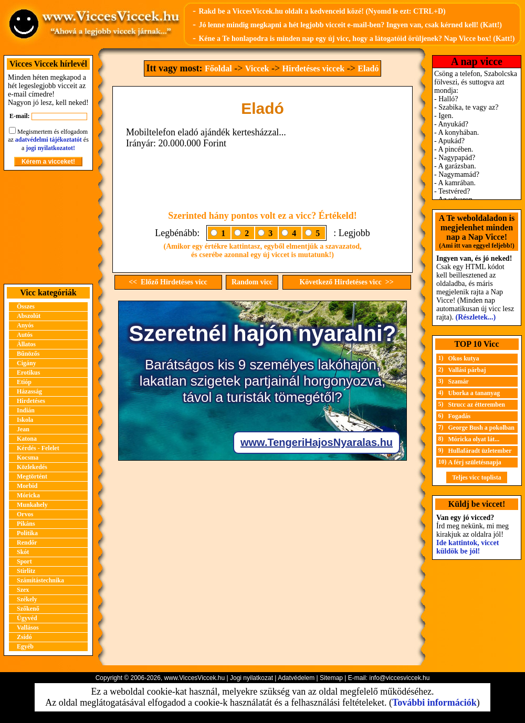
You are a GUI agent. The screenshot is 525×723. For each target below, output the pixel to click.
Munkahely (32, 504)
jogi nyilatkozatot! (50, 148)
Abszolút (28, 316)
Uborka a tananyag (474, 393)
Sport (24, 561)
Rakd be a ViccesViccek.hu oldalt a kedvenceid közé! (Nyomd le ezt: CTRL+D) (321, 11)
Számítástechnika (40, 580)
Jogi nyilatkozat (251, 678)
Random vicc (252, 282)
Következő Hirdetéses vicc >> (346, 282)
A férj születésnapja (474, 462)
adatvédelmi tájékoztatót (48, 139)
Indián (26, 410)
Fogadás (459, 416)
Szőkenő (28, 608)
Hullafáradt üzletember (480, 450)
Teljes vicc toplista (476, 477)
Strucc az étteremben (476, 404)
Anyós (25, 325)
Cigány (26, 363)
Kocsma (27, 457)
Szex (23, 589)
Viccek (257, 68)
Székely (27, 599)
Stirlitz (26, 571)
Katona (27, 438)
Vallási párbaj (467, 370)
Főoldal (218, 68)
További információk (434, 702)
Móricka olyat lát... (474, 439)
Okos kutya (463, 358)
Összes (26, 306)
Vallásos (28, 627)
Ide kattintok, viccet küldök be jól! (467, 547)
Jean (23, 429)
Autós (25, 334)
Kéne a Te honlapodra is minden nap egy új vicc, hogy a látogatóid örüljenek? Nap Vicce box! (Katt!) (356, 38)
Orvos (25, 514)
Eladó (368, 68)
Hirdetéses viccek (313, 68)
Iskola (25, 419)
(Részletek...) (476, 317)
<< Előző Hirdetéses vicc (168, 282)
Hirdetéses (31, 401)
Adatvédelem (296, 678)
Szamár (458, 381)
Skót (23, 552)
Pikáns (26, 523)
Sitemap (331, 678)
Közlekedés (32, 467)
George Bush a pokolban (481, 427)
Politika (27, 533)
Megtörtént (32, 476)
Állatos (26, 344)
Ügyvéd (27, 618)
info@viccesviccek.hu (399, 678)
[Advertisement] (48, 227)
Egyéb (25, 646)
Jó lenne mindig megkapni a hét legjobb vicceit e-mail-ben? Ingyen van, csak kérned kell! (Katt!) (350, 25)
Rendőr (27, 542)
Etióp (24, 382)
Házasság (29, 391)
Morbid (27, 486)
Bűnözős (28, 353)
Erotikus (28, 372)
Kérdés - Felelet (38, 448)
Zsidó (24, 637)
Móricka (28, 495)
